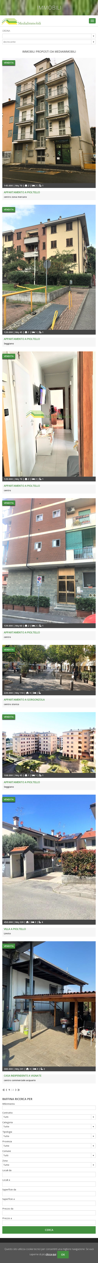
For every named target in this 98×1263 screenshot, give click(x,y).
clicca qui (51, 1254)
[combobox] (46, 36)
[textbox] (49, 1108)
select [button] (93, 36)
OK (63, 1254)
